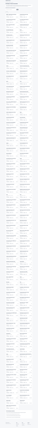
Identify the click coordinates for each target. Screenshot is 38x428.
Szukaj (17, 9)
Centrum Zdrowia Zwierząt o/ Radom (24, 225)
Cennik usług (23, 424)
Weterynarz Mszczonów (9, 153)
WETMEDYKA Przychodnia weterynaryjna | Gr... (25, 189)
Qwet (20, 359)
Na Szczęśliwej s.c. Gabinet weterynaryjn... (24, 287)
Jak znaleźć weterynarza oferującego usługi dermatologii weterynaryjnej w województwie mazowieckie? (16, 412)
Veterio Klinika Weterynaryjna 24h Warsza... (11, 158)
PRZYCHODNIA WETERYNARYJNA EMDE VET (24, 50)
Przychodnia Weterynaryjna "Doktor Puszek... (11, 266)
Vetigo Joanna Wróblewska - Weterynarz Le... (25, 163)
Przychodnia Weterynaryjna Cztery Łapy (10, 292)
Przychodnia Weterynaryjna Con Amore (24, 364)
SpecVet (7, 81)
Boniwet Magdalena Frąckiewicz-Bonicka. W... (25, 297)
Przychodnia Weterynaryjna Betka (23, 256)
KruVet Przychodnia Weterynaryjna (24, 55)
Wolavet (21, 158)
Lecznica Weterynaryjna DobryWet (10, 117)
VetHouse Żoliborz (22, 261)
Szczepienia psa (23, 425)
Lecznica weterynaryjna (22, 117)
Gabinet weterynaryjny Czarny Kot (23, 60)
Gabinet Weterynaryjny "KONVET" (23, 271)
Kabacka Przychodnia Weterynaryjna (10, 40)
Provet (7, 194)
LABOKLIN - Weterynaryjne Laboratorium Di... (11, 405)
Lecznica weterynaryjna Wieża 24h (23, 338)
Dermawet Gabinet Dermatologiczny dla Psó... (25, 323)
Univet (20, 194)
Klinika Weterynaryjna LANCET (9, 45)
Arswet (20, 81)
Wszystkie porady (23, 423)
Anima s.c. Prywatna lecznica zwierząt (10, 24)
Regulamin (28, 423)
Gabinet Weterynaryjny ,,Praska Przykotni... (24, 266)
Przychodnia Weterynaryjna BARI (10, 359)
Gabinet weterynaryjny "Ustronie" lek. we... (11, 251)
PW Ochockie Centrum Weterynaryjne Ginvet (25, 184)
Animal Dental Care (8, 333)
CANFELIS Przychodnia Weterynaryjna (24, 251)
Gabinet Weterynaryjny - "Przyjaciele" (24, 302)
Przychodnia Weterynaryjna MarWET (10, 302)
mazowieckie (9, 2)
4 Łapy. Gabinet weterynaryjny (23, 235)
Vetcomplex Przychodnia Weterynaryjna (24, 24)
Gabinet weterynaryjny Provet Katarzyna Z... (11, 215)
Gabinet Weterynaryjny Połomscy (23, 369)
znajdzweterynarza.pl (8, 0)
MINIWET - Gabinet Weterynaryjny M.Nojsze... (11, 14)
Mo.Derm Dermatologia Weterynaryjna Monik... (25, 199)
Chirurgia (17, 425)
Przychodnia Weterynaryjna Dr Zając (24, 14)
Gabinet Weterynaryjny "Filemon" (23, 374)
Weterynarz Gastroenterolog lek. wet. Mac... (25, 395)
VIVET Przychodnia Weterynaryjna (10, 86)
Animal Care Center (8, 400)
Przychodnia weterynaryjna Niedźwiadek (10, 122)
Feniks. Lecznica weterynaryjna (9, 230)
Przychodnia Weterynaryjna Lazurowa (24, 122)
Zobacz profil (17, 27)
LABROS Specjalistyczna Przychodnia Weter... (11, 60)
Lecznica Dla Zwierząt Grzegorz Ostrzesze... (11, 19)
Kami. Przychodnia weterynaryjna (10, 76)
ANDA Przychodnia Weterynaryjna (10, 364)
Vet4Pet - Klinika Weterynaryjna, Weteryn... (11, 112)
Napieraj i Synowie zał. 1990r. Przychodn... (24, 230)
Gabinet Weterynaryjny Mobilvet (10, 287)
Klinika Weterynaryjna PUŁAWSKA (23, 76)
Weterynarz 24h (17, 424)
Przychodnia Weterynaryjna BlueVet (10, 328)
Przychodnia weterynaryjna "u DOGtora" (24, 215)
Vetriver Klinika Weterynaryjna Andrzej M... (11, 189)
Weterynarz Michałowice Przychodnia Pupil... (25, 148)
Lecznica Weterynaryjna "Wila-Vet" (24, 45)
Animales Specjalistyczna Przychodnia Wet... (11, 148)
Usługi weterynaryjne (22, 400)
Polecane (8, 12)
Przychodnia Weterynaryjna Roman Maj (24, 96)
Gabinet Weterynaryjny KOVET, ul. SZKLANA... (11, 374)
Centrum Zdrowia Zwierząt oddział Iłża (24, 153)
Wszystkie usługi (17, 423)
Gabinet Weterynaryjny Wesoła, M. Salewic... (25, 328)
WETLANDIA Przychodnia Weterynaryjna (10, 261)
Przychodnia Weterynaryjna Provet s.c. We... (11, 220)
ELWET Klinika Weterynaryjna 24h (10, 91)
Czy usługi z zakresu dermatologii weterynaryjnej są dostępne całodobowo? (13, 415)
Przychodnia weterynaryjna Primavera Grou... (11, 127)
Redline (21, 112)
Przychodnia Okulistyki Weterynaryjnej (10, 55)
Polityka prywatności (29, 424)
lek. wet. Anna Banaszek (9, 395)
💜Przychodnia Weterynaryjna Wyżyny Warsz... (25, 40)
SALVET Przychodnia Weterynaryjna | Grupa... (11, 50)
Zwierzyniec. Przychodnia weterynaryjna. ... (11, 225)
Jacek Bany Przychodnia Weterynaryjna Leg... (11, 369)
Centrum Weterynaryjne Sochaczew (10, 184)
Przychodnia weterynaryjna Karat (10, 271)
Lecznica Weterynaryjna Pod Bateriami (10, 96)
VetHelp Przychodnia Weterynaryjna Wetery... (11, 256)
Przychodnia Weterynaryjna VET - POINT (24, 292)
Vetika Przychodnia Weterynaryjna (24, 127)
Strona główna (7, 2)
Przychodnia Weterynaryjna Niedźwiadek (24, 390)
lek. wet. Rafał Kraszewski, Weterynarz (24, 19)
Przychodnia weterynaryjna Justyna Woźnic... (11, 235)
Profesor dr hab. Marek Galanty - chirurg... (11, 323)
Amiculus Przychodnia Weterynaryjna (10, 297)
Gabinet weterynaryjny (8, 390)
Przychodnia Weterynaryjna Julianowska (10, 163)
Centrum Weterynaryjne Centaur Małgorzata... (11, 199)
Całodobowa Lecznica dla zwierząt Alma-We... (25, 86)
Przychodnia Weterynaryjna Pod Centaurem (11, 338)
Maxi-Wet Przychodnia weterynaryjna (24, 91)
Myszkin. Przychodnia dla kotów (23, 333)
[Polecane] (31, 25)
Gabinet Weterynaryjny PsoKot (23, 220)
